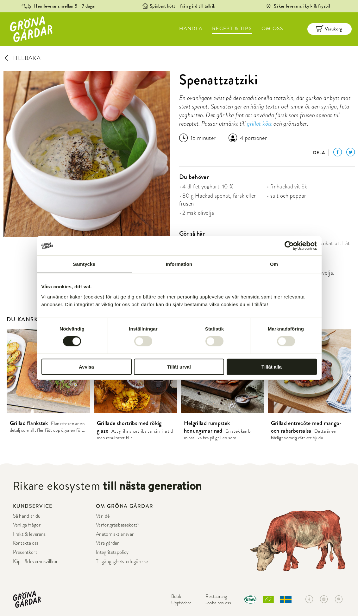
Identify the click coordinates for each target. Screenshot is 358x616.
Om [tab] (274, 264)
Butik (176, 596)
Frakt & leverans (29, 534)
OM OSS (272, 28)
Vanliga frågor (27, 524)
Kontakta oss (26, 543)
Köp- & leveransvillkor (35, 561)
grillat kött (259, 123)
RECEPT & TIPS (232, 28)
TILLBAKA (22, 58)
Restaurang (216, 596)
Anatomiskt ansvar (115, 534)
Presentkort (25, 552)
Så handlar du (27, 516)
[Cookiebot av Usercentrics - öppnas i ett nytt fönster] (289, 246)
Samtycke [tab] (84, 264)
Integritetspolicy (112, 552)
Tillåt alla (271, 366)
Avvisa (86, 366)
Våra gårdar (107, 543)
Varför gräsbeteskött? (118, 524)
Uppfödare (181, 603)
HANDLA (191, 28)
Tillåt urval (179, 366)
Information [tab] (179, 264)
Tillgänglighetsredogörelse (122, 561)
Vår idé (103, 516)
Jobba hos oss (218, 603)
